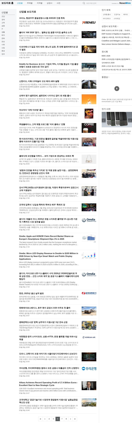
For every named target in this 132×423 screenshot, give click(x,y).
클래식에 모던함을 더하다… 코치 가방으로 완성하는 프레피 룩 (46, 156)
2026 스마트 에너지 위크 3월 (113, 66)
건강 (3, 16)
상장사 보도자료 (109, 26)
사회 (3, 45)
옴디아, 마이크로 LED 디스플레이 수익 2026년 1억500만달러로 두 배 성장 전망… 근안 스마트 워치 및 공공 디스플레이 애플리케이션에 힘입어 (49, 276)
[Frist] (40, 419)
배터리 (125, 14)
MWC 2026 (106, 56)
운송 (3, 41)
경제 (3, 19)
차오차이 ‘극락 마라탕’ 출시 (31, 110)
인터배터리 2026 (108, 63)
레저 (3, 35)
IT (2, 29)
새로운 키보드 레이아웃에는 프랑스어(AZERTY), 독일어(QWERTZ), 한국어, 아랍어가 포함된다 (116, 133)
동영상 (105, 77)
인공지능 (117, 14)
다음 (130, 120)
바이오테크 (107, 18)
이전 (104, 120)
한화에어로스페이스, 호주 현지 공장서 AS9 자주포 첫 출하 (44, 308)
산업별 (20, 3)
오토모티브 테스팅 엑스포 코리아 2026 (116, 70)
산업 (3, 48)
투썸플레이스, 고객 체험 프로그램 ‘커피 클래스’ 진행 (42, 124)
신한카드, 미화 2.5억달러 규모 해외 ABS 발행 (39, 81)
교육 (3, 23)
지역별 (39, 3)
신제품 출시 (107, 14)
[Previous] (45, 419)
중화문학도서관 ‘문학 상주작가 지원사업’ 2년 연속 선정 (43, 322)
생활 (3, 32)
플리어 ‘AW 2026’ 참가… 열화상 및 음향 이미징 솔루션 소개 (45, 32)
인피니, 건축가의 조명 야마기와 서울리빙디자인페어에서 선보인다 (48, 354)
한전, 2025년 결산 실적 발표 (31, 293)
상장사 (49, 3)
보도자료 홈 (7, 3)
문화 (3, 38)
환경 (3, 51)
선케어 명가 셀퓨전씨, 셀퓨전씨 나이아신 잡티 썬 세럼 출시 (45, 96)
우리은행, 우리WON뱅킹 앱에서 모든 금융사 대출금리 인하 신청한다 (49, 368)
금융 (3, 26)
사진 (58, 3)
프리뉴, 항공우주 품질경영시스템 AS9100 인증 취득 (42, 18)
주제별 (30, 3)
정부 (3, 54)
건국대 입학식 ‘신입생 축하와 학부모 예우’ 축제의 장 (42, 205)
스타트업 (117, 18)
